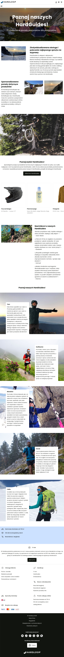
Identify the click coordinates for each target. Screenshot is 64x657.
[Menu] (1, 6)
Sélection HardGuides (32, 173)
